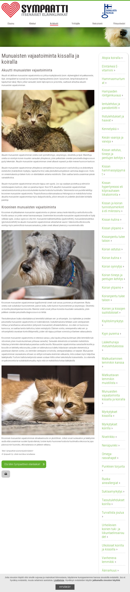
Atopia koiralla (111, 58)
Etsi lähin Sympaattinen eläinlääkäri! (22, 464)
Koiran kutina (110, 258)
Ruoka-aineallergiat (110, 481)
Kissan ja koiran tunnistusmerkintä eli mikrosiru (113, 207)
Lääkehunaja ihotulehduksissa (113, 344)
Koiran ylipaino (111, 287)
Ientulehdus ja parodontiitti (111, 106)
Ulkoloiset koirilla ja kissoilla (113, 547)
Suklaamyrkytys (112, 491)
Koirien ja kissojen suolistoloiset (113, 310)
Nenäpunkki (110, 445)
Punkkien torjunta (113, 466)
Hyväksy (65, 587)
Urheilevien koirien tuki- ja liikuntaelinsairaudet (113, 531)
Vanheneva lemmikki (109, 560)
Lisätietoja (59, 580)
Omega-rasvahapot (109, 456)
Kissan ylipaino (111, 228)
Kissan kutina (110, 219)
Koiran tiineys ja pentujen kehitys (112, 277)
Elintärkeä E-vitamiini (110, 68)
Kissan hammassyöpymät (113, 170)
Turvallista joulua (113, 512)
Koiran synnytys (112, 266)
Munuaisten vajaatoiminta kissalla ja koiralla (113, 395)
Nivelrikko (108, 437)
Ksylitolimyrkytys (112, 321)
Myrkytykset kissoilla (109, 414)
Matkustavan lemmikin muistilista (110, 379)
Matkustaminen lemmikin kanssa (113, 360)
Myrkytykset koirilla (109, 426)
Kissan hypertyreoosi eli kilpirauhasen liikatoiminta (112, 188)
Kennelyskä (109, 129)
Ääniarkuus (109, 570)
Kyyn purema (110, 333)
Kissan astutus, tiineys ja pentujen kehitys (112, 154)
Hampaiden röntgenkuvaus (111, 93)
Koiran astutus (111, 249)
